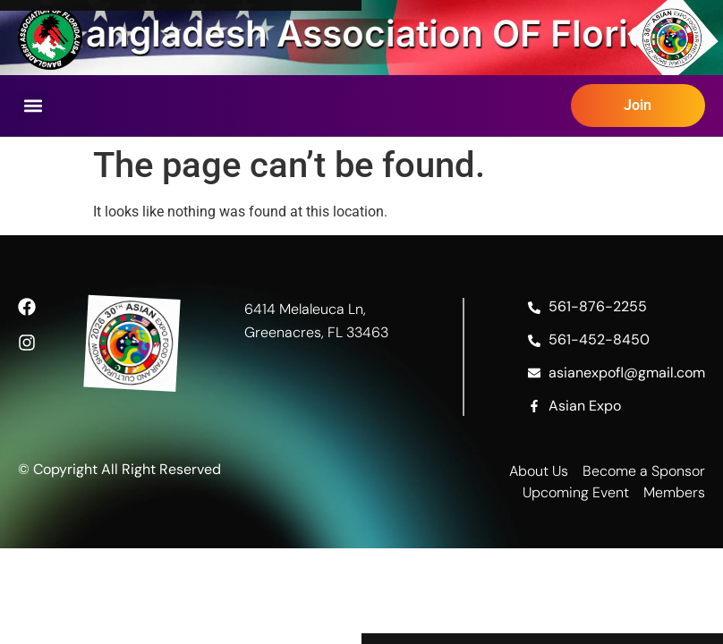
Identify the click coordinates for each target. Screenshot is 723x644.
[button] (32, 106)
